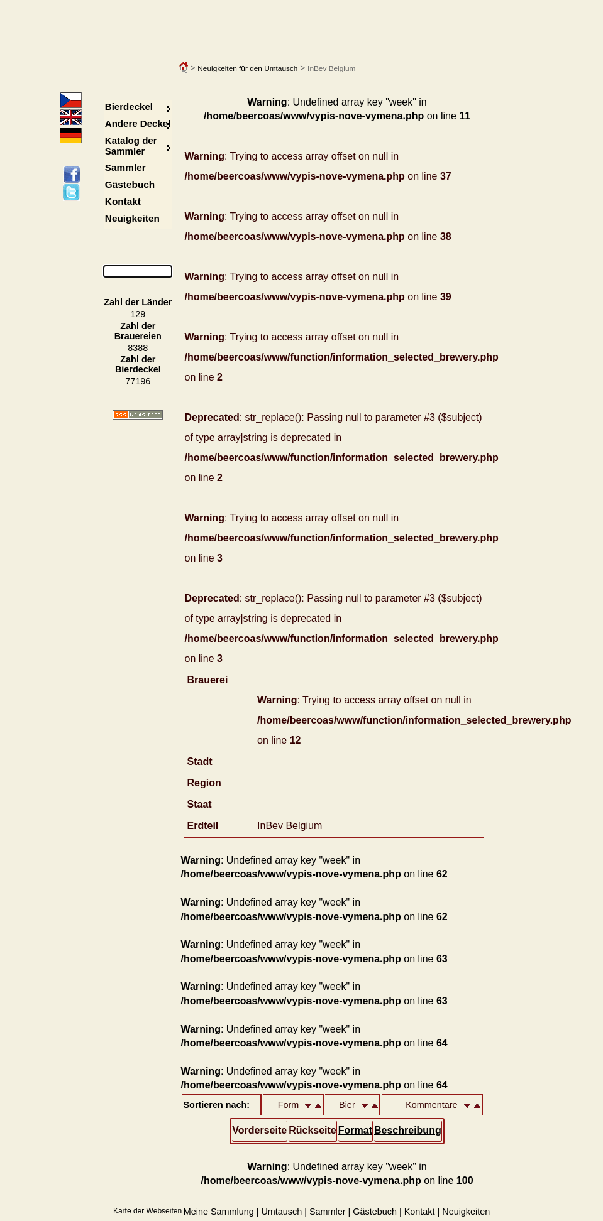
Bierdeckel (129, 106)
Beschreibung (407, 1130)
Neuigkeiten (132, 218)
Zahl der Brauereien (138, 331)
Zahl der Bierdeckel (138, 364)
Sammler (125, 167)
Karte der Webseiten (147, 1211)
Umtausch (281, 1212)
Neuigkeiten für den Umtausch (247, 68)
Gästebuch (130, 184)
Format (355, 1130)
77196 (137, 381)
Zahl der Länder (138, 302)
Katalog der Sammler (131, 145)
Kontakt (123, 201)
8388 (138, 348)
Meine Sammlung (219, 1212)
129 (137, 314)
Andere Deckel (138, 123)
